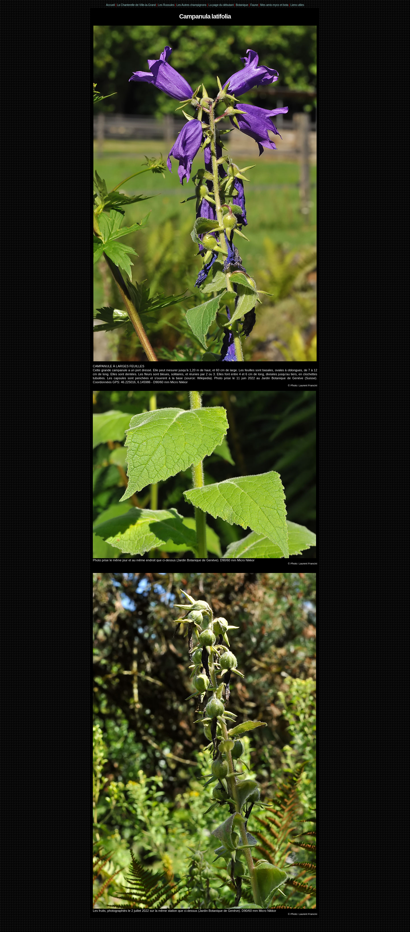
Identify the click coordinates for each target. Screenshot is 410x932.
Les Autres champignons (191, 5)
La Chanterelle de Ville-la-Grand (137, 5)
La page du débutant (221, 5)
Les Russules (166, 5)
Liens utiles (297, 5)
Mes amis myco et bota (274, 5)
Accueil (110, 5)
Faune (254, 5)
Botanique (242, 5)
